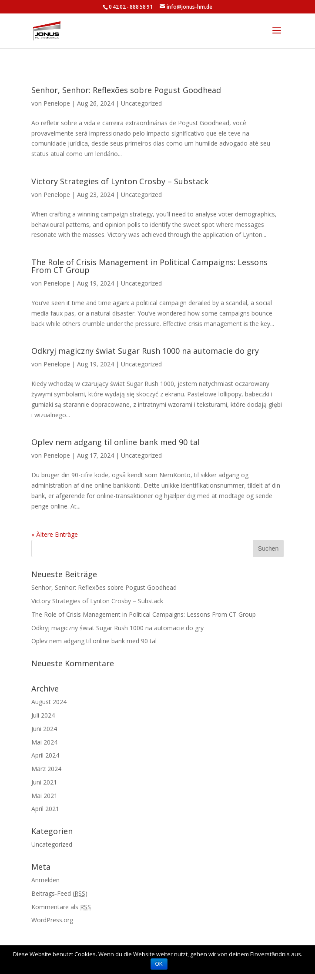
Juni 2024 (44, 729)
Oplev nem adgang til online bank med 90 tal (115, 442)
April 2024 (45, 755)
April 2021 (45, 808)
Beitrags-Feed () (59, 893)
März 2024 (46, 769)
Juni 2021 (44, 782)
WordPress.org (52, 920)
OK (159, 964)
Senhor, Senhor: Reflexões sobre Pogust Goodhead (126, 90)
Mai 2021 (44, 795)
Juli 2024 (43, 715)
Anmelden (45, 880)
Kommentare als (61, 907)
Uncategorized (141, 103)
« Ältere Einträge (54, 534)
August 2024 (49, 702)
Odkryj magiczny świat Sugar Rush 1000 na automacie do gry (145, 351)
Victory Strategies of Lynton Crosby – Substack (119, 181)
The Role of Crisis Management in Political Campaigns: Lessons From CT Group (149, 266)
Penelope (57, 103)
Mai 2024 (44, 742)
